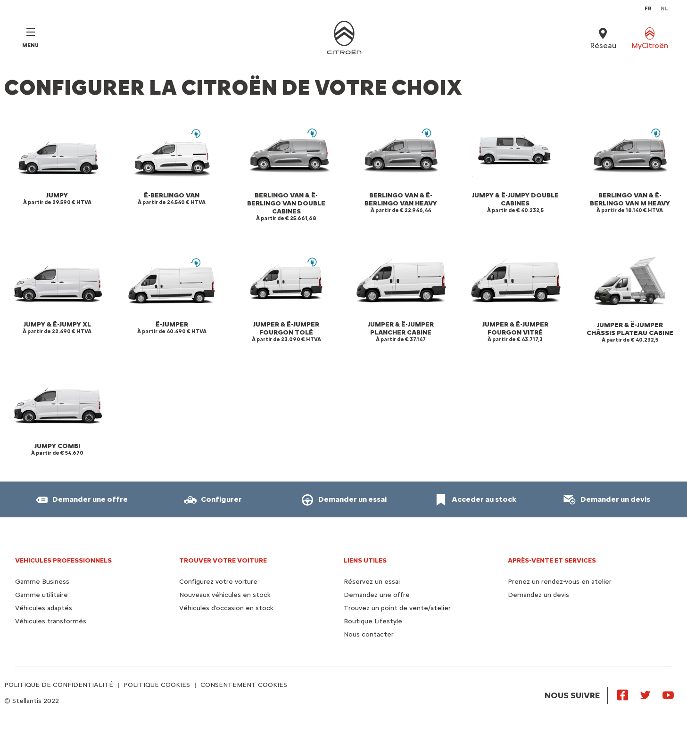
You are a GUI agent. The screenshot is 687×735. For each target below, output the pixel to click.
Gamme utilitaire (41, 595)
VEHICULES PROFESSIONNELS (63, 560)
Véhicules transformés (50, 621)
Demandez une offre (377, 595)
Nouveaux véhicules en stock (225, 595)
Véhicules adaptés (43, 608)
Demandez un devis (538, 595)
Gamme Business (42, 582)
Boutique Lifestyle (373, 621)
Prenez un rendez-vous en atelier (560, 582)
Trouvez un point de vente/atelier (397, 608)
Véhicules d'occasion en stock (226, 608)
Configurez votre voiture (218, 582)
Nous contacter (369, 634)
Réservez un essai (372, 582)
